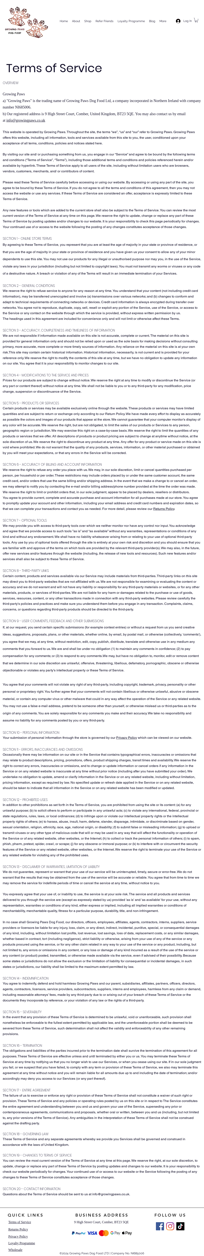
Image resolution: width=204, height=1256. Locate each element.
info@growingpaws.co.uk (25, 120)
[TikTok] (180, 1226)
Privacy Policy (126, 738)
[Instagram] (170, 1226)
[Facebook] (160, 1226)
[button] (196, 20)
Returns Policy (163, 509)
